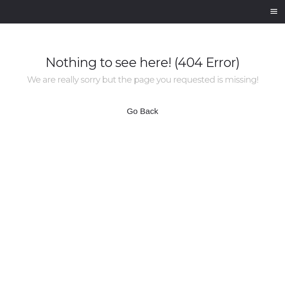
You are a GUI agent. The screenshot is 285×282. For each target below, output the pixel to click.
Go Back (142, 111)
